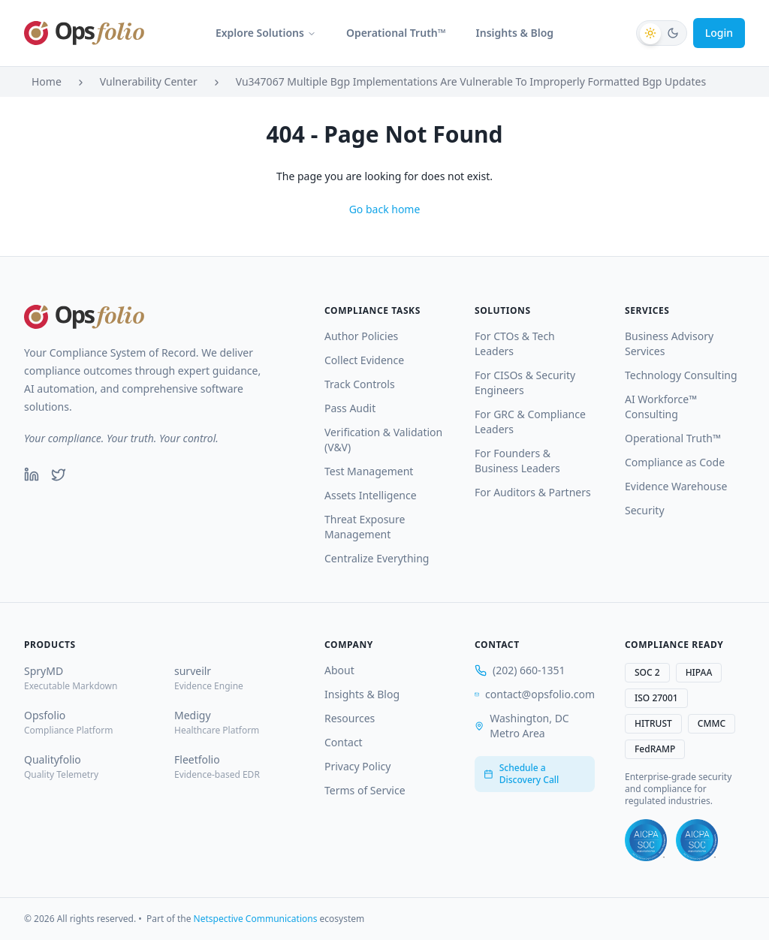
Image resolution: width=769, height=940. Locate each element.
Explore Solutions (266, 33)
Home (47, 81)
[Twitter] (58, 474)
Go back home (385, 209)
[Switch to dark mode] (661, 33)
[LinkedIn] (31, 474)
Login (719, 33)
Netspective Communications (256, 918)
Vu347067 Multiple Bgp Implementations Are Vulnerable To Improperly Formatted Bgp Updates (471, 81)
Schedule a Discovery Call (521, 773)
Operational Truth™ (396, 33)
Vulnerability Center (149, 81)
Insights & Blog (515, 33)
